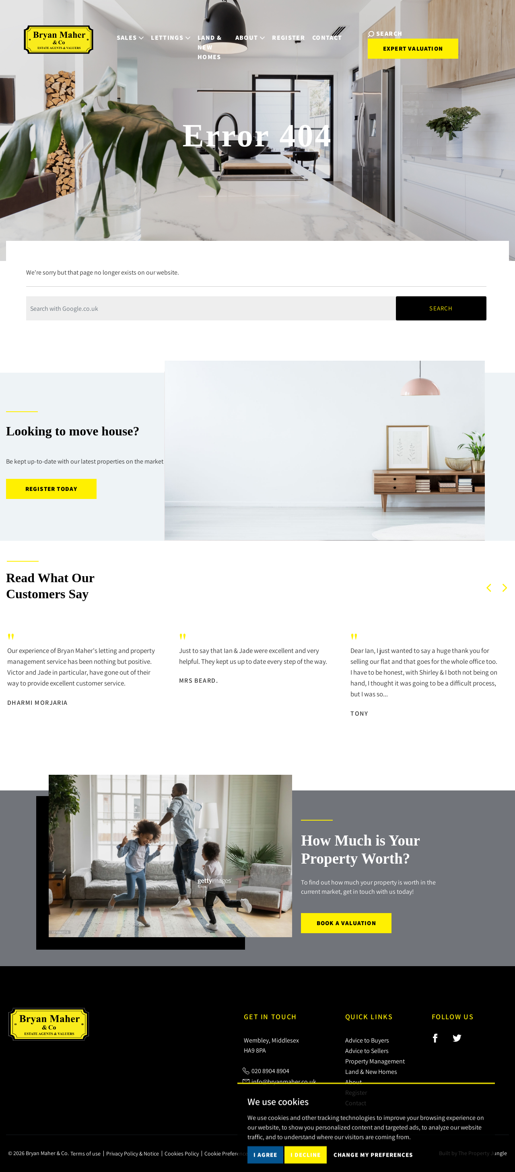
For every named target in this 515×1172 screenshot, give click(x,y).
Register (288, 33)
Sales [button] (117, 33)
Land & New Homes (204, 38)
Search (441, 308)
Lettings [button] (157, 33)
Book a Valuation (346, 923)
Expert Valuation (406, 43)
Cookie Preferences (227, 1153)
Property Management (375, 1061)
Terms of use (85, 1153)
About (353, 1082)
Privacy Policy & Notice (132, 1153)
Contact (327, 33)
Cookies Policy (182, 1153)
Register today (51, 489)
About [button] (249, 33)
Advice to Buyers (367, 1040)
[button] (488, 588)
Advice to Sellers (367, 1051)
